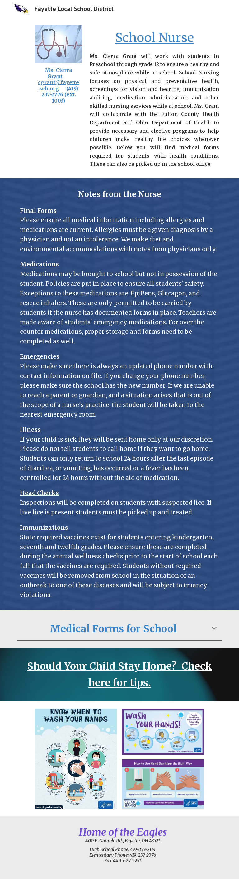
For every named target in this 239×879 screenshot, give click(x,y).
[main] (58, 85)
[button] (214, 628)
